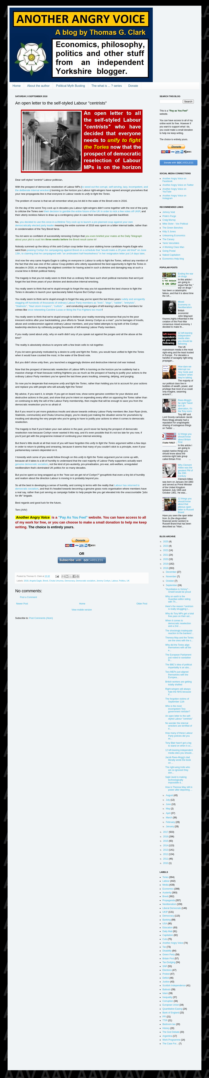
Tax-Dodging (168, 962)
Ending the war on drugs (185, 275)
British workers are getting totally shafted (178, 683)
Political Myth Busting (70, 85)
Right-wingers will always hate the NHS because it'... (178, 692)
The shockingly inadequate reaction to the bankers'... (179, 632)
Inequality (167, 997)
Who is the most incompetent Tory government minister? (177, 709)
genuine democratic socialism (31, 464)
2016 (166, 836)
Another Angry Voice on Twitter (178, 185)
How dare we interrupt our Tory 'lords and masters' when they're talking (185, 372)
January (170, 826)
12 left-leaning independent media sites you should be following (185, 338)
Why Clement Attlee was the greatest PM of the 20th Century (185, 470)
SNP (164, 966)
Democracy (70, 581)
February (171, 822)
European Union (170, 1005)
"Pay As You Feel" (73, 517)
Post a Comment (28, 597)
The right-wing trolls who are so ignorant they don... (177, 770)
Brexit (45, 581)
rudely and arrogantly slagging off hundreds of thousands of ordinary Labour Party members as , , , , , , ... (80, 303)
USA (164, 923)
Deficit (165, 978)
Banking (166, 919)
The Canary (168, 239)
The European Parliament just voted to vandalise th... (178, 657)
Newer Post (22, 603)
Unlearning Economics (173, 235)
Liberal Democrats (171, 908)
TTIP (164, 1020)
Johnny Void (168, 212)
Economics (168, 888)
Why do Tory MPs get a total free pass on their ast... (179, 615)
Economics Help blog (173, 258)
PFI (164, 1016)
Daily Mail (167, 931)
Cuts (164, 939)
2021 (166, 555)
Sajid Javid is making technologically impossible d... (176, 780)
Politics (122, 581)
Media (165, 884)
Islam (165, 993)
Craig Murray (169, 220)
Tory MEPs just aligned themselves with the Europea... (176, 675)
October (170, 581)
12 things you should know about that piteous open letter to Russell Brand (186, 505)
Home (17, 85)
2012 (166, 854)
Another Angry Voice (172, 943)
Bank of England (170, 1012)
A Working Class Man (173, 247)
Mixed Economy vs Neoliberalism (185, 305)
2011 (166, 858)
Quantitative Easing (172, 1009)
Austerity (166, 892)
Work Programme (171, 1039)
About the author (38, 85)
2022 (166, 550)
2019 (166, 563)
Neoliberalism (169, 904)
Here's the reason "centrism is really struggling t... (179, 607)
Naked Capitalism (171, 255)
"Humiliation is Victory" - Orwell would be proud (178, 590)
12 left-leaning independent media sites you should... (179, 751)
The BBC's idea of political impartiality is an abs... (178, 666)
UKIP (165, 912)
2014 (166, 845)
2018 (26, 581)
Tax (164, 947)
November (171, 576)
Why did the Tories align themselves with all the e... (178, 648)
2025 (166, 541)
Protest (166, 974)
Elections (167, 970)
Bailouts (166, 989)
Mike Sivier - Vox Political (175, 223)
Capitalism (167, 935)
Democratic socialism (85, 581)
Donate (133, 85)
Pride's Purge (169, 216)
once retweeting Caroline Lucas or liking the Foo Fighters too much (65, 309)
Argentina (167, 1036)
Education (167, 927)
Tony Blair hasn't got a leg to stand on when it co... (178, 744)
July (168, 800)
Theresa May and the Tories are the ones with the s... (179, 639)
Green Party (168, 954)
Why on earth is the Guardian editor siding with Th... (177, 599)
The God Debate (170, 1032)
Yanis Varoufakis (170, 243)
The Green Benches (172, 227)
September (172, 585)
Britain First (168, 958)
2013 (166, 850)
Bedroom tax (168, 1024)
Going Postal (169, 251)
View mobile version (82, 609)
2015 (166, 841)
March (169, 817)
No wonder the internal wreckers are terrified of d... (178, 726)
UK (128, 581)
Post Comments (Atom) (41, 618)
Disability (167, 950)
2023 (166, 546)
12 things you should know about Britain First (185, 438)
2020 (166, 559)
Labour (115, 581)
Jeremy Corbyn (103, 581)
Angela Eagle (35, 581)
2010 (166, 863)
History (165, 1028)
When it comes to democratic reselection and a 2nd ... (178, 623)
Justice (165, 981)
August (170, 795)
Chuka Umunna (56, 581)
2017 (166, 832)
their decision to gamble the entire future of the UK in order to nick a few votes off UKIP (92, 211)
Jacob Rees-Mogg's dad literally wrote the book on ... (178, 760)
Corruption (167, 1001)
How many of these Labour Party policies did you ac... (178, 736)
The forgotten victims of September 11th (177, 700)
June (168, 804)
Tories (165, 877)
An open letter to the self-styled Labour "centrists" (179, 717)
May (168, 808)
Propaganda (168, 900)
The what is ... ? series (106, 85)
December (171, 572)
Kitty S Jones (169, 231)
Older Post (141, 603)
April (168, 813)
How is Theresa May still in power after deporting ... (178, 788)
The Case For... (170, 1043)
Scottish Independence (174, 985)
